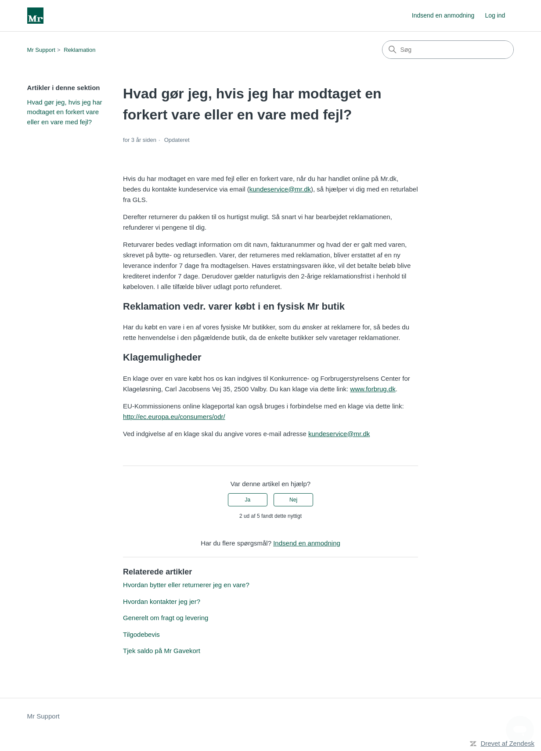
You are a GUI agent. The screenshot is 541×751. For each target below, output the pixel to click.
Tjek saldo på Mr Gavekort (161, 650)
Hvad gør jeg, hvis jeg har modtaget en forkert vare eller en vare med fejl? (64, 112)
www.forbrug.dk (372, 389)
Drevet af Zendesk (507, 743)
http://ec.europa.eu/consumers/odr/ (174, 416)
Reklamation (79, 50)
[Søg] (447, 49)
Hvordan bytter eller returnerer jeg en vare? (186, 585)
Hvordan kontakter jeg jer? (161, 601)
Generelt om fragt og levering (165, 617)
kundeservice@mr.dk (280, 189)
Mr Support (41, 50)
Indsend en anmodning (443, 15)
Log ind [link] (495, 15)
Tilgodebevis (141, 634)
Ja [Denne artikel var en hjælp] (248, 500)
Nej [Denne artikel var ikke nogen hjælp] (293, 500)
